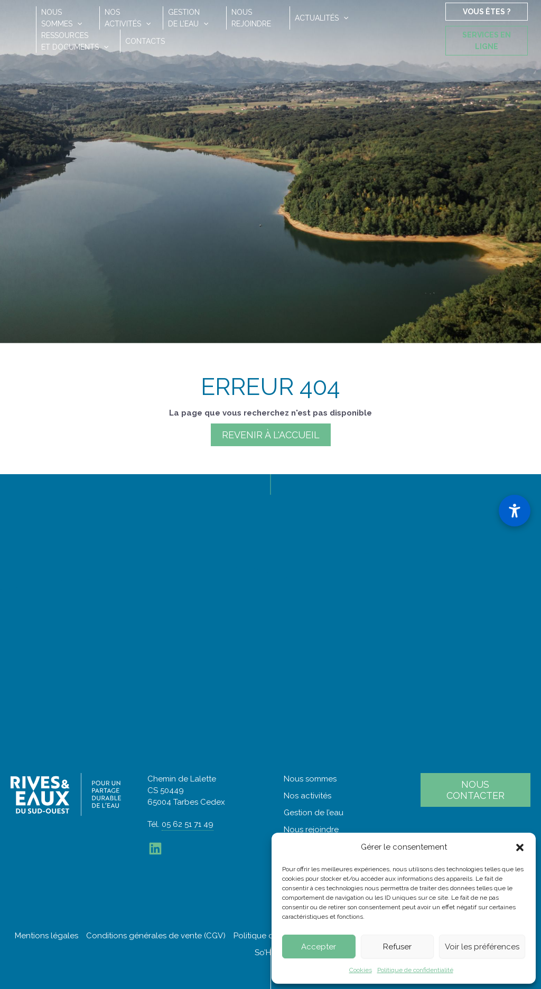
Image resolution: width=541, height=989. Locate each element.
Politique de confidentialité (415, 970)
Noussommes (61, 18)
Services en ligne (486, 41)
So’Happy (273, 952)
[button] (520, 847)
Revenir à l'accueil (271, 434)
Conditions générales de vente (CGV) (156, 935)
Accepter (318, 947)
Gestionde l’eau (188, 18)
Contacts (145, 41)
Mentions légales (46, 935)
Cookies (360, 970)
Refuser (397, 947)
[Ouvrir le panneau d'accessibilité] (514, 510)
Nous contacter (475, 790)
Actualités (321, 18)
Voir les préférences (482, 947)
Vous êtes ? (486, 11)
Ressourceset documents (74, 41)
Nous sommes (310, 779)
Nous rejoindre (311, 829)
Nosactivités (128, 18)
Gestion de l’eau (313, 812)
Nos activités (307, 795)
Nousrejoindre (251, 18)
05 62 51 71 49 (187, 824)
